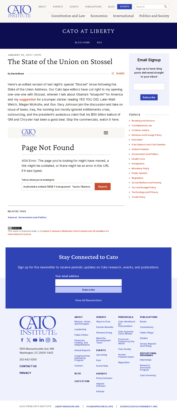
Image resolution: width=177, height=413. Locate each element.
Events (74, 7)
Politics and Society (154, 16)
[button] (88, 31)
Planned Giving (104, 333)
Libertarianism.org (67, 407)
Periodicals (126, 317)
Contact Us (28, 366)
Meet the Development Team (103, 340)
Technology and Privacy (145, 192)
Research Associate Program (145, 368)
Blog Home (82, 43)
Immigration (138, 163)
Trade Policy (138, 197)
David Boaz (17, 73)
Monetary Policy (140, 168)
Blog (111, 7)
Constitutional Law (142, 125)
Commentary (146, 327)
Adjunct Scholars (100, 385)
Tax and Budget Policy (144, 187)
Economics (99, 16)
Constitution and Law (68, 16)
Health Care (138, 159)
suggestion (27, 99)
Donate (124, 6)
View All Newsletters (88, 300)
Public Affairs (81, 335)
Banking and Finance (143, 120)
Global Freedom (140, 149)
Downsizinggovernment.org (138, 407)
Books (143, 322)
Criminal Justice (140, 130)
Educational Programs (148, 354)
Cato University (148, 375)
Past (98, 361)
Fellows (100, 392)
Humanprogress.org (99, 407)
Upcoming (101, 355)
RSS (99, 43)
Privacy (25, 373)
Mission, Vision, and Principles (82, 323)
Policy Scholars (104, 378)
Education (137, 139)
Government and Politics (145, 154)
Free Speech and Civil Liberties (148, 144)
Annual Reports (82, 351)
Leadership (80, 329)
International (123, 16)
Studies (144, 338)
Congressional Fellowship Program (82, 358)
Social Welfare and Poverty (146, 182)
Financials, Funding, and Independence (82, 342)
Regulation (137, 178)
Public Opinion (139, 173)
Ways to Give (103, 322)
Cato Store (82, 381)
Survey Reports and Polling (148, 345)
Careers (78, 366)
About (42, 7)
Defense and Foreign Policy (147, 135)
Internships (146, 360)
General (12, 217)
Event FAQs (102, 366)
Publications (93, 7)
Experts (58, 7)
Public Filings (147, 333)
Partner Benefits (104, 327)
